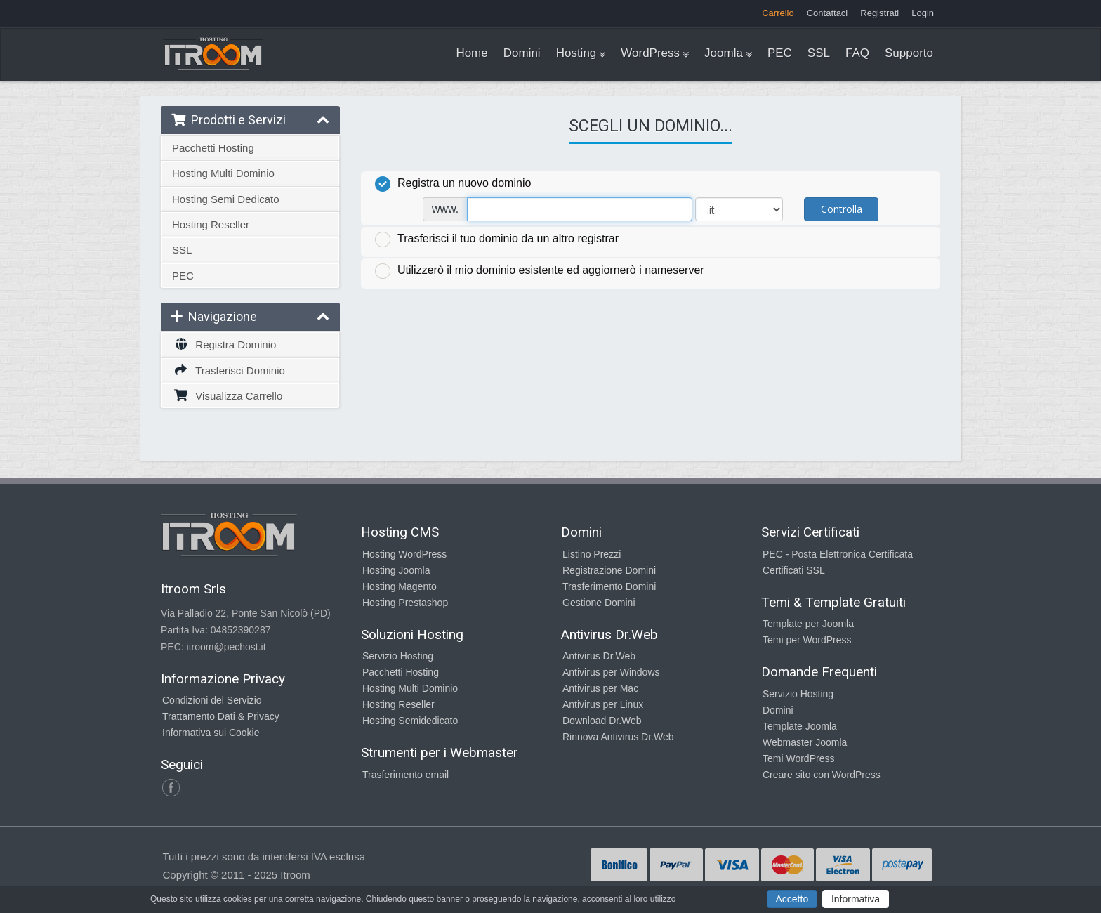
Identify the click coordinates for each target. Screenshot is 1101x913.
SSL (818, 53)
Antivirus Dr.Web (598, 656)
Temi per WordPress (807, 639)
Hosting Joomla (396, 570)
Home (471, 53)
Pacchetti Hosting (213, 148)
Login (922, 13)
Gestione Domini (598, 602)
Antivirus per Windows (611, 672)
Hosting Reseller (210, 224)
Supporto (909, 53)
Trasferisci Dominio (228, 370)
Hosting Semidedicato (410, 720)
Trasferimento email (405, 774)
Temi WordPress (798, 758)
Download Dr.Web (602, 720)
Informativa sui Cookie (211, 732)
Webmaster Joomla (805, 742)
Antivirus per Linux (602, 704)
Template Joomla (800, 726)
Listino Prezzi (591, 554)
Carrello (778, 13)
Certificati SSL (794, 570)
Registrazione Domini (609, 570)
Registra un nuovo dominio (453, 184)
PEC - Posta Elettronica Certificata (838, 554)
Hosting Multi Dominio (223, 173)
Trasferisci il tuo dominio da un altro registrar (497, 239)
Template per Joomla (808, 623)
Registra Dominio (224, 344)
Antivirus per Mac (600, 688)
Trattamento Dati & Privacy (220, 716)
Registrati (879, 13)
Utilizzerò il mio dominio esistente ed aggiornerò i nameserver (539, 271)
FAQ (857, 53)
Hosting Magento (399, 586)
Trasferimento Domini (609, 586)
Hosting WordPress (404, 554)
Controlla (841, 209)
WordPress (650, 53)
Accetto (792, 899)
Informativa (855, 899)
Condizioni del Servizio (212, 700)
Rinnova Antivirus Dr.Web (617, 736)
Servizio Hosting (397, 656)
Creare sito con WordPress (822, 774)
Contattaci (827, 13)
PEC (779, 53)
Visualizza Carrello (227, 395)
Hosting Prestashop (405, 602)
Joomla (723, 53)
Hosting (576, 53)
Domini (522, 53)
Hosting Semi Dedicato (225, 199)
